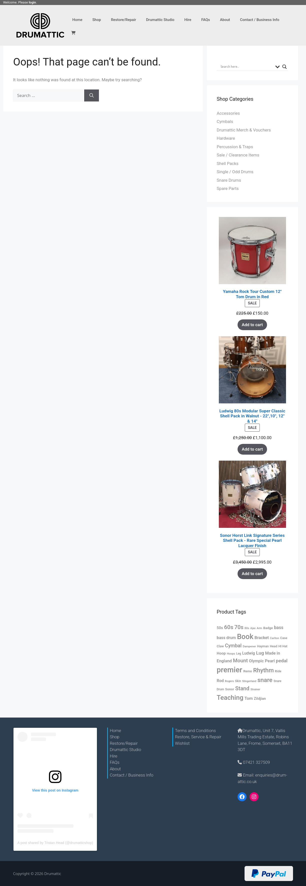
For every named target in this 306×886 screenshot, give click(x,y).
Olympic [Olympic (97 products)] (256, 661)
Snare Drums (229, 180)
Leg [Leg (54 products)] (238, 653)
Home (77, 19)
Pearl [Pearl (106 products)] (270, 660)
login (32, 2)
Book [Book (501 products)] (245, 636)
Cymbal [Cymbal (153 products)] (233, 646)
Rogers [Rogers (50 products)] (229, 681)
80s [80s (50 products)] (247, 628)
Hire (187, 19)
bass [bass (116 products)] (279, 627)
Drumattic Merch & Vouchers (244, 129)
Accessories (228, 113)
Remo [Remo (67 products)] (247, 671)
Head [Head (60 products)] (273, 646)
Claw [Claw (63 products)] (220, 646)
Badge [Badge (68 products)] (268, 628)
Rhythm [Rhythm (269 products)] (263, 670)
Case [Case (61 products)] (284, 638)
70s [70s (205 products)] (238, 627)
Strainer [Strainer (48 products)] (255, 689)
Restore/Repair (123, 19)
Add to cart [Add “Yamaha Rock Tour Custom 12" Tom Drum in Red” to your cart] (252, 324)
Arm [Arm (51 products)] (259, 628)
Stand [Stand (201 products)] (242, 688)
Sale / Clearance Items (238, 154)
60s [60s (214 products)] (228, 627)
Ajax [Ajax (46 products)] (253, 628)
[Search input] (247, 66)
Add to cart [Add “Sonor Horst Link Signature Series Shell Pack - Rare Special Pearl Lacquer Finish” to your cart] (252, 573)
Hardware (226, 138)
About (225, 19)
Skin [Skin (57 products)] (238, 681)
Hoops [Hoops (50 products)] (231, 653)
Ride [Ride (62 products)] (278, 671)
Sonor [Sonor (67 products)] (229, 689)
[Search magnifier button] (284, 66)
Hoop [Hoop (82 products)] (221, 653)
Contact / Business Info (259, 19)
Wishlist (182, 743)
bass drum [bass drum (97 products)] (226, 637)
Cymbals (225, 121)
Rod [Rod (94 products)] (220, 680)
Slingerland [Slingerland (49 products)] (249, 681)
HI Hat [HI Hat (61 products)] (283, 646)
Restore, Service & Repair (198, 736)
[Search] (91, 95)
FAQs (205, 19)
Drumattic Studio (160, 19)
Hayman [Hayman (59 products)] (263, 646)
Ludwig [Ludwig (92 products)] (248, 653)
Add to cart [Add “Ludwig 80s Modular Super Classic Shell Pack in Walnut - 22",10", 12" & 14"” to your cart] (252, 449)
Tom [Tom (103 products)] (249, 698)
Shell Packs (228, 163)
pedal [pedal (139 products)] (282, 661)
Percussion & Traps (235, 146)
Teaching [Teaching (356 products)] (230, 697)
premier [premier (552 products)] (229, 670)
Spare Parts (228, 188)
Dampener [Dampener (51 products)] (249, 646)
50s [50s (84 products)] (220, 628)
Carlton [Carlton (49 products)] (274, 638)
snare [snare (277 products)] (264, 680)
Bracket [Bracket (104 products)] (262, 637)
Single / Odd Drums (235, 171)
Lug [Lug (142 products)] (260, 653)
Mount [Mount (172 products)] (240, 661)
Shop (96, 19)
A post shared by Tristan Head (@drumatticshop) (55, 843)
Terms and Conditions (195, 730)
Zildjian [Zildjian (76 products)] (260, 699)
